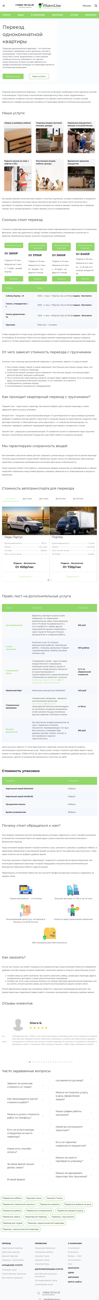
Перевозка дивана (11, 1210)
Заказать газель (42, 1260)
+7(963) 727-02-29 (24, 5)
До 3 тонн (27, 498)
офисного (51, 704)
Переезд (6, 1243)
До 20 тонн (78, 498)
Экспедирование (14, 625)
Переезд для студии (12, 1223)
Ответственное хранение (14, 1274)
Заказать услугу (13, 76)
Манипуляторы (42, 1264)
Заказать (14, 278)
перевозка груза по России (45, 680)
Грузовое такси (34, 1198)
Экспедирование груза (46, 1280)
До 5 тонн (43, 498)
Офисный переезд (11, 1252)
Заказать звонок (25, 7)
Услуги (6, 15)
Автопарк (57, 15)
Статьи (74, 15)
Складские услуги (12, 1265)
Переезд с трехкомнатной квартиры (20, 1229)
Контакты (90, 15)
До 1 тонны (10, 498)
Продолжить (25, 576)
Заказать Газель (55, 1198)
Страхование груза (44, 1284)
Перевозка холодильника (39, 1210)
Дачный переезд (10, 1256)
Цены (21, 15)
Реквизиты (73, 1252)
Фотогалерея (74, 1260)
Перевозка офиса (11, 1217)
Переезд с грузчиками (63, 1217)
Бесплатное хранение (12, 1278)
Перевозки (41, 1243)
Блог (70, 1264)
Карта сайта (75, 1282)
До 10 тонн (61, 498)
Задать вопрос (39, 76)
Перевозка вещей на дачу (70, 1210)
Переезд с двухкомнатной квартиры (45, 1223)
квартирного (38, 704)
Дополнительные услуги (49, 1269)
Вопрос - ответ (75, 1256)
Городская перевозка (45, 1248)
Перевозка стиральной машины (18, 1204)
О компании (38, 15)
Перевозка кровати (49, 1204)
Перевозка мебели (12, 1198)
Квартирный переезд (36, 1217)
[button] (48, 580)
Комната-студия (13, 245)
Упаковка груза (9, 1270)
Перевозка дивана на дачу (77, 1204)
